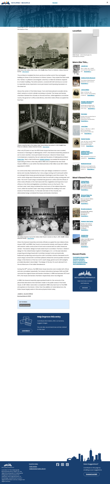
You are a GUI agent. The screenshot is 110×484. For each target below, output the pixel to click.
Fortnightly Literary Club (80, 257)
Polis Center (33, 466)
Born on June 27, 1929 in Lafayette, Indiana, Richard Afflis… (87, 200)
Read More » (84, 190)
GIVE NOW (85, 287)
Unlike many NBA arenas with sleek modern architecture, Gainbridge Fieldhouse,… (87, 242)
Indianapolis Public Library (37, 469)
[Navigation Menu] (107, 2)
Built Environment (25, 305)
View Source (25, 71)
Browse (55, 3)
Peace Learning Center (80, 262)
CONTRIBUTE (26, 331)
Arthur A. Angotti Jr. (79, 261)
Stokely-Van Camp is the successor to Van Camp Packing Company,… (86, 226)
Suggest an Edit (91, 474)
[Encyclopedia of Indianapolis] (15, 2)
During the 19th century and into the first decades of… (87, 213)
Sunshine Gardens (78, 259)
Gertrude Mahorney (79, 264)
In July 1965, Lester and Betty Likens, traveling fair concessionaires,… (87, 186)
